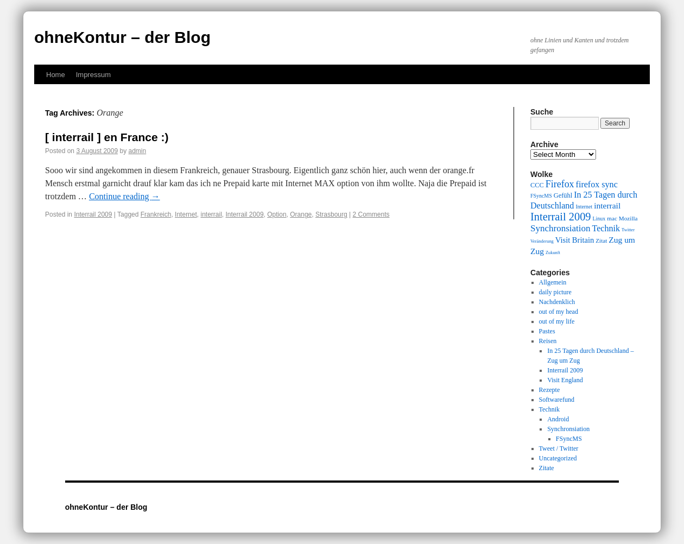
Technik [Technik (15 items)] (606, 228)
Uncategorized (558, 458)
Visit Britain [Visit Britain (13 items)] (574, 240)
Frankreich (156, 214)
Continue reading (124, 196)
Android (558, 419)
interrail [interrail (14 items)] (607, 205)
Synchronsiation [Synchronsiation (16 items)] (560, 228)
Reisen (548, 341)
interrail (210, 214)
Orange (301, 214)
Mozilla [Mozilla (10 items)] (628, 218)
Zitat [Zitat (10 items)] (601, 240)
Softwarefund (556, 399)
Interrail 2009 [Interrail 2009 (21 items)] (560, 217)
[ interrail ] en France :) (107, 137)
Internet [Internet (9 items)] (583, 207)
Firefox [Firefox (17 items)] (560, 184)
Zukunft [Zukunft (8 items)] (553, 252)
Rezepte (549, 390)
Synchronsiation (568, 429)
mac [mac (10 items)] (612, 218)
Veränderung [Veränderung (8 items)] (542, 241)
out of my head (558, 311)
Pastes (547, 331)
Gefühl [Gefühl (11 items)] (563, 195)
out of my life (557, 321)
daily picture (555, 292)
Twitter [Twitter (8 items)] (628, 229)
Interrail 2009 (93, 214)
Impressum (93, 75)
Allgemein (553, 282)
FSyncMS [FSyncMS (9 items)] (541, 196)
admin (138, 151)
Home (55, 75)
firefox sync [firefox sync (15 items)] (597, 184)
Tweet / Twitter (559, 448)
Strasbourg (331, 214)
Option (276, 214)
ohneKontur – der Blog (122, 37)
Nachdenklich (557, 302)
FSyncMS (569, 438)
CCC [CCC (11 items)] (537, 185)
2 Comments (370, 214)
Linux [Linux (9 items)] (599, 219)
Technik (549, 409)
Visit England (565, 380)
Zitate (546, 468)
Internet (186, 214)
